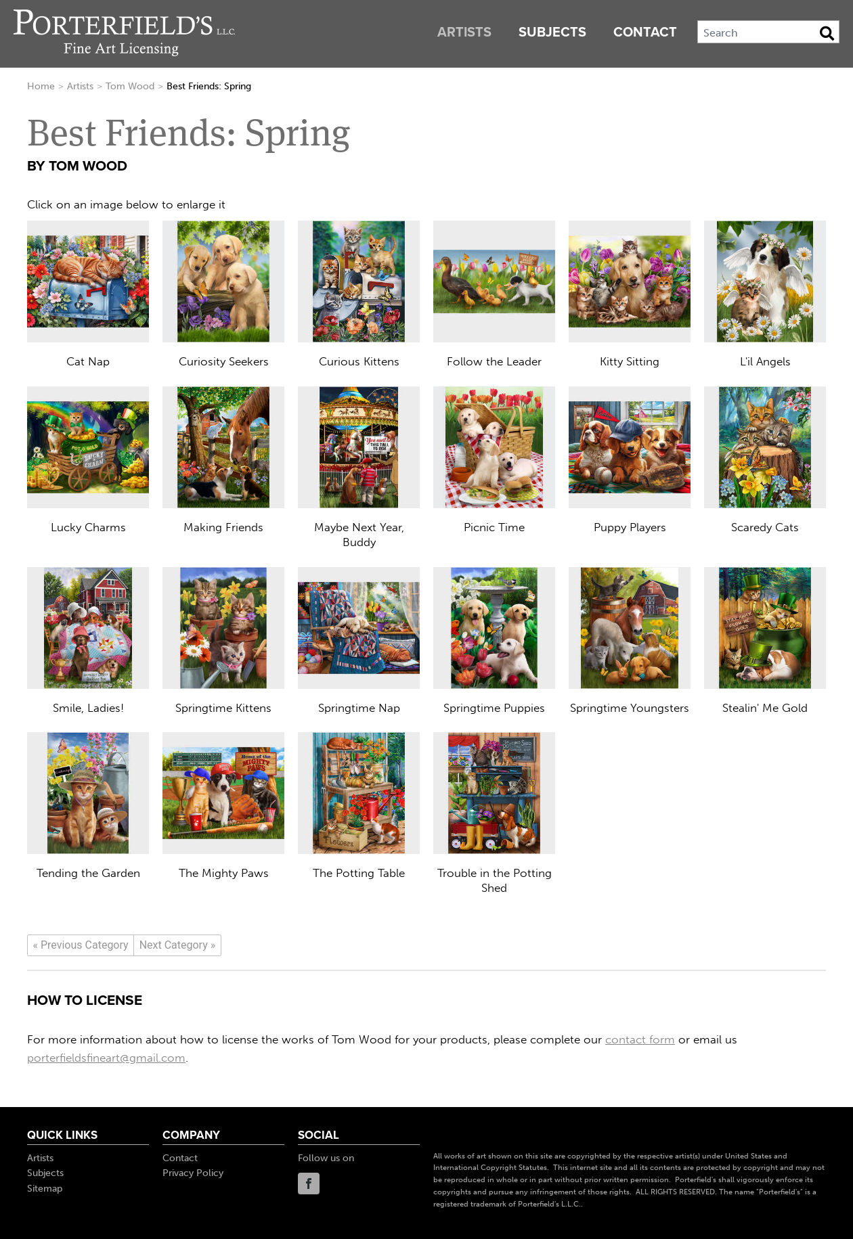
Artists (464, 32)
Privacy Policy (192, 1173)
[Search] (768, 31)
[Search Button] (827, 33)
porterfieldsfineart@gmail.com (106, 1057)
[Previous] (80, 945)
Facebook (309, 1183)
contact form (640, 1039)
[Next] (177, 945)
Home (41, 86)
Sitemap (44, 1188)
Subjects (552, 32)
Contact (645, 32)
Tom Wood (130, 86)
